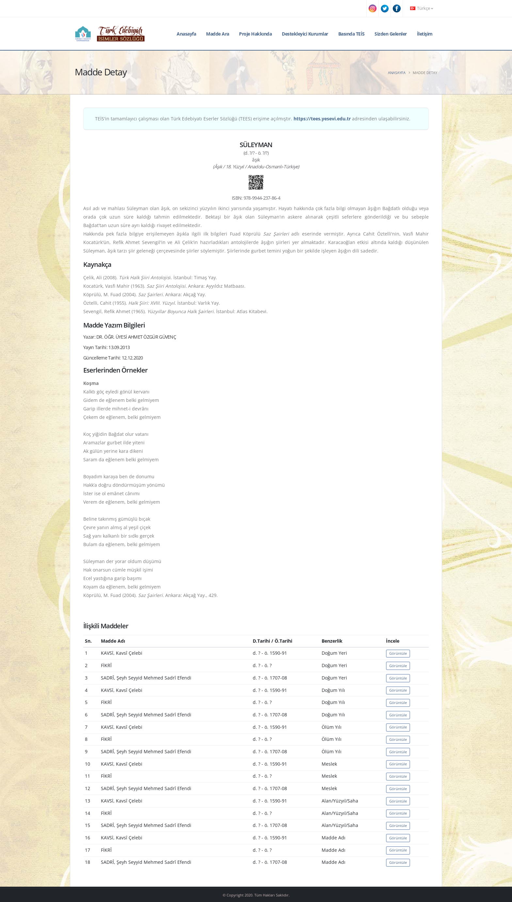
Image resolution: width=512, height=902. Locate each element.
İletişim (425, 34)
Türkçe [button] (421, 8)
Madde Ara (217, 34)
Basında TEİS (351, 34)
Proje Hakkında (255, 34)
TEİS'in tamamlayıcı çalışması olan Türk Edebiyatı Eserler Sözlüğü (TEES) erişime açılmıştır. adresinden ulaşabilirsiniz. (252, 118)
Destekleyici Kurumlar (305, 34)
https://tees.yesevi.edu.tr (322, 118)
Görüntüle (398, 653)
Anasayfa (186, 34)
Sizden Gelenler (391, 34)
